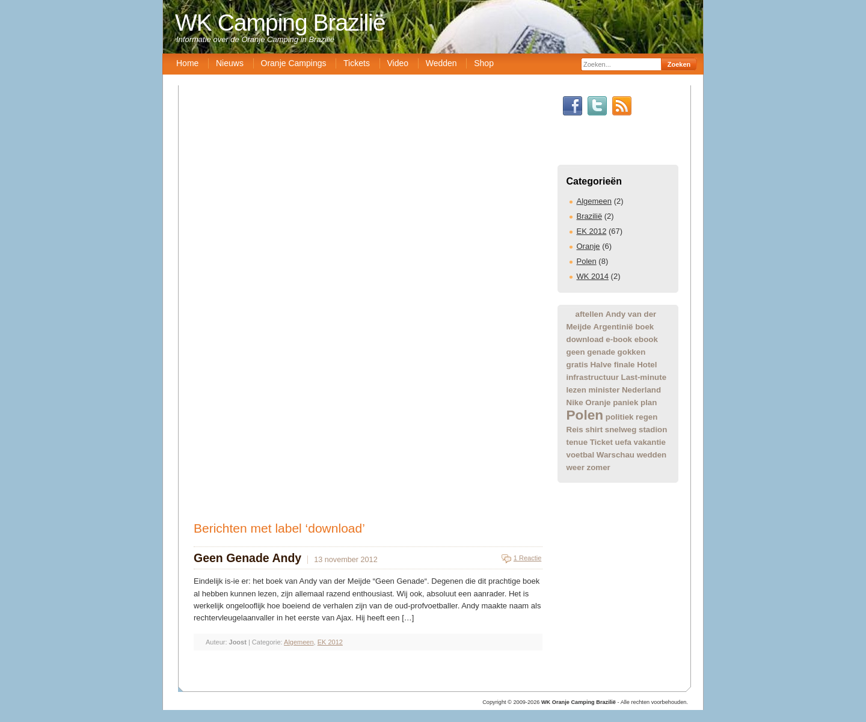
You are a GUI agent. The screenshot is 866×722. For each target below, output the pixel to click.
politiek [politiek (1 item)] (620, 416)
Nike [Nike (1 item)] (575, 402)
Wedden (441, 63)
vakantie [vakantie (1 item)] (650, 442)
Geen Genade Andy (247, 557)
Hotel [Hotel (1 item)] (647, 364)
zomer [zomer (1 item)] (598, 467)
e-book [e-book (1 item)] (619, 339)
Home (187, 63)
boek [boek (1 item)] (644, 326)
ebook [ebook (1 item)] (646, 339)
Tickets (356, 63)
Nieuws (230, 63)
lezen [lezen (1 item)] (576, 389)
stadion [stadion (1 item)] (653, 429)
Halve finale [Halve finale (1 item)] (612, 364)
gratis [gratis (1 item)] (577, 364)
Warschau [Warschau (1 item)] (615, 454)
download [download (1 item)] (585, 339)
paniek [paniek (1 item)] (625, 402)
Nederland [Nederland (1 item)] (641, 389)
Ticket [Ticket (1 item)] (601, 442)
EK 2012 (592, 231)
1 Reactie (527, 557)
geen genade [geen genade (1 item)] (591, 351)
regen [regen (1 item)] (646, 416)
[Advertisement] (436, 603)
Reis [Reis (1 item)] (575, 429)
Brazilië (590, 216)
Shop (484, 63)
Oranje (588, 246)
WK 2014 (593, 276)
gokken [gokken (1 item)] (632, 351)
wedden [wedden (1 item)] (652, 454)
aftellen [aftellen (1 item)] (590, 314)
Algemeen (594, 201)
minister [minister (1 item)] (603, 389)
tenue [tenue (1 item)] (577, 442)
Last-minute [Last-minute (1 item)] (644, 377)
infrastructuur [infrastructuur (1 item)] (593, 377)
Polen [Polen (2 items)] (585, 415)
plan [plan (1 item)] (648, 402)
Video (398, 63)
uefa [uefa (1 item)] (623, 442)
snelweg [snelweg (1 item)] (621, 429)
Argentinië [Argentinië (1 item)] (613, 326)
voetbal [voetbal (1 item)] (581, 454)
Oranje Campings (294, 63)
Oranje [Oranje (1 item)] (597, 402)
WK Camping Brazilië (280, 22)
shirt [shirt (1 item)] (594, 429)
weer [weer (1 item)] (576, 467)
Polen (587, 261)
